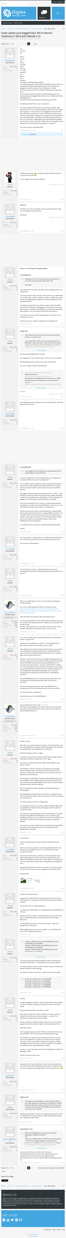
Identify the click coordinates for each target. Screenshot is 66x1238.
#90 (62, 631)
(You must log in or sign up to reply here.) (51, 1168)
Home (59, 1229)
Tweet (3, 1180)
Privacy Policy (33, 1235)
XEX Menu (44, 705)
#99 (62, 1122)
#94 (62, 888)
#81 (62, 130)
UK (16, 627)
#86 (62, 428)
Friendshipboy (10, 60)
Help (54, 1229)
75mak (10, 280)
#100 (62, 1163)
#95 (62, 934)
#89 (62, 595)
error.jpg (29, 878)
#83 (62, 231)
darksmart (10, 1075)
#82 (62, 199)
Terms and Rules (33, 1234)
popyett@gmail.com (10, 1140)
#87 (62, 531)
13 (16, 288)
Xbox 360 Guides (14, 39)
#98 (62, 1090)
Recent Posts (18, 23)
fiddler (10, 1107)
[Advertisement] (45, 63)
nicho (10, 185)
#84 (62, 324)
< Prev (12, 44)
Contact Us (47, 1229)
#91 (62, 699)
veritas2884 (10, 216)
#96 (62, 992)
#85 (62, 396)
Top (63, 1229)
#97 (62, 1058)
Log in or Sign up (58, 2)
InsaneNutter (29, 39)
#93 (62, 832)
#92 (62, 735)
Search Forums (8, 23)
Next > (36, 44)
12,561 (15, 623)
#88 (62, 563)
